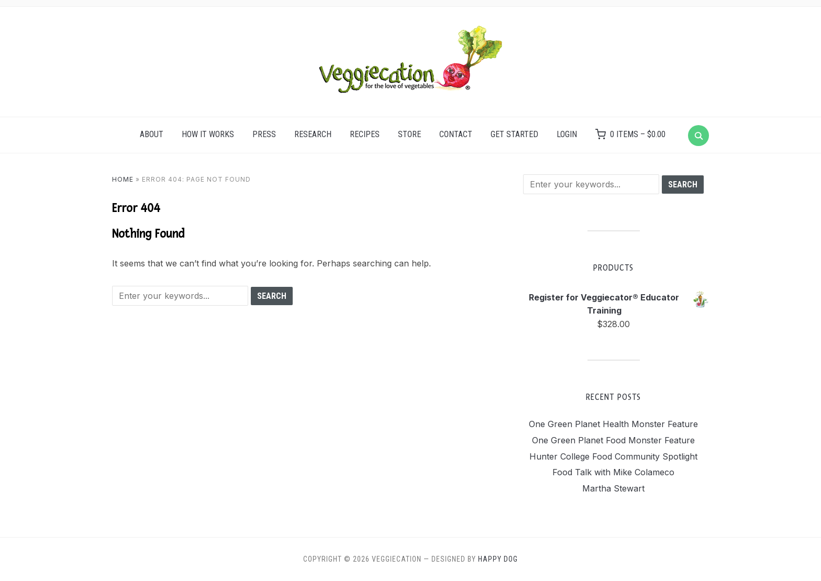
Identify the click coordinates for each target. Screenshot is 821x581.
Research (312, 134)
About (151, 134)
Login (567, 134)
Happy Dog (498, 559)
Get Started (514, 134)
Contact (455, 134)
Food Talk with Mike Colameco (613, 472)
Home (123, 179)
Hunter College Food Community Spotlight (613, 456)
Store (409, 134)
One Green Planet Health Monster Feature (613, 424)
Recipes (365, 134)
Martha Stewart (613, 488)
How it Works (208, 134)
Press (264, 134)
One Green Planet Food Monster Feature (613, 440)
